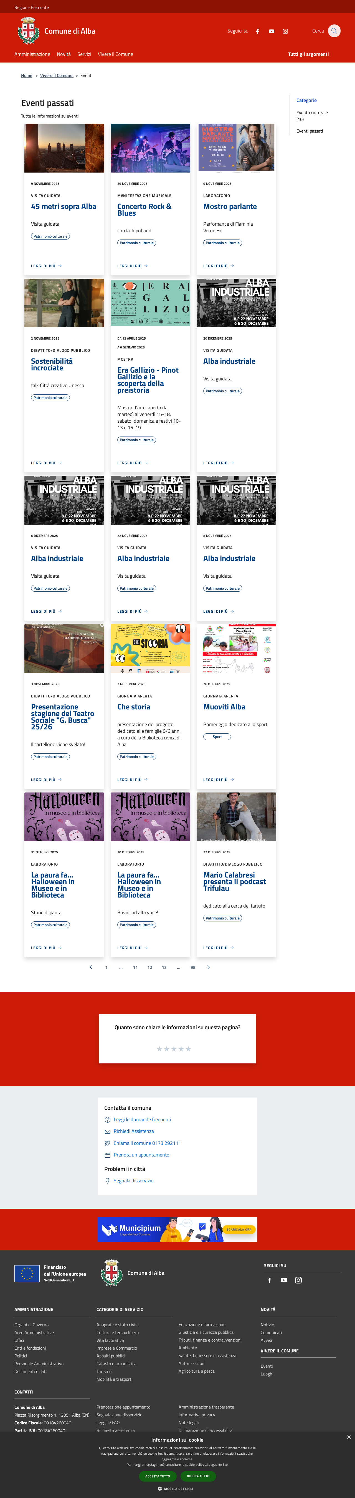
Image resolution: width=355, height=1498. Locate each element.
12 (149, 967)
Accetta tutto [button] (157, 1476)
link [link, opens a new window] (225, 1464)
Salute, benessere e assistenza (207, 1355)
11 (135, 967)
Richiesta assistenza (116, 1430)
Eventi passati (309, 131)
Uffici (19, 1340)
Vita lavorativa (110, 1340)
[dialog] (177, 1465)
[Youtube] (268, 30)
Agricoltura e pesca (197, 1371)
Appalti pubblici (111, 1355)
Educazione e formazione (202, 1324)
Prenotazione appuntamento (123, 1407)
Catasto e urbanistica (116, 1363)
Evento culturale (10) (312, 116)
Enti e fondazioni (30, 1348)
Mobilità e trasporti (115, 1379)
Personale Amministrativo (39, 1363)
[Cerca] (334, 31)
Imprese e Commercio (117, 1348)
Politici (20, 1355)
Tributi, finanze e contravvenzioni (210, 1340)
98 (193, 967)
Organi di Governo (31, 1324)
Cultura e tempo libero (118, 1332)
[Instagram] (282, 30)
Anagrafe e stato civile (118, 1324)
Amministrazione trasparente (206, 1407)
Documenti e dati (30, 1371)
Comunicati (271, 1332)
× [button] (349, 1437)
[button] (177, 1488)
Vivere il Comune (56, 75)
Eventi (267, 1366)
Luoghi (267, 1373)
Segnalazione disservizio (119, 1414)
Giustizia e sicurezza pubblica (206, 1332)
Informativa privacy (197, 1414)
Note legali (189, 1422)
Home (26, 75)
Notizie (267, 1324)
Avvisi (266, 1340)
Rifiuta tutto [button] (198, 1476)
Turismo (104, 1371)
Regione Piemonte (31, 7)
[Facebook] (254, 30)
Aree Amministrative (34, 1332)
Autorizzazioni (192, 1363)
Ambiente (188, 1347)
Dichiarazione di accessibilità (205, 1430)
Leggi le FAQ (108, 1422)
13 (164, 967)
